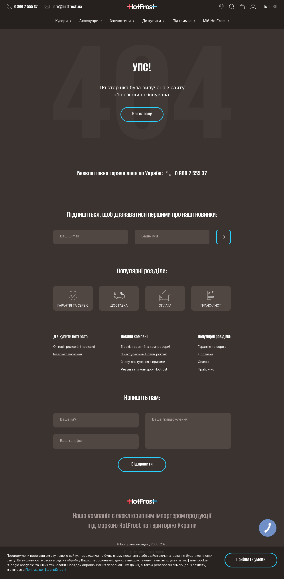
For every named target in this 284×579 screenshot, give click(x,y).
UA (264, 6)
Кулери (61, 20)
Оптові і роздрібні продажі (74, 346)
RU (275, 6)
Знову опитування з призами (143, 362)
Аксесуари (88, 20)
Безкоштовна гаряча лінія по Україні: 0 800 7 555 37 (142, 173)
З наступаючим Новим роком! (144, 354)
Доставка (205, 354)
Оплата (203, 362)
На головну (142, 113)
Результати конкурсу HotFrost (144, 369)
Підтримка (181, 20)
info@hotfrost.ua (63, 6)
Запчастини (120, 20)
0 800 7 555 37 (22, 6)
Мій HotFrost (214, 20)
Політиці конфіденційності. (46, 569)
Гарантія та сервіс (212, 346)
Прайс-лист (207, 369)
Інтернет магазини (67, 354)
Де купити (151, 20)
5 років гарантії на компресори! (145, 346)
